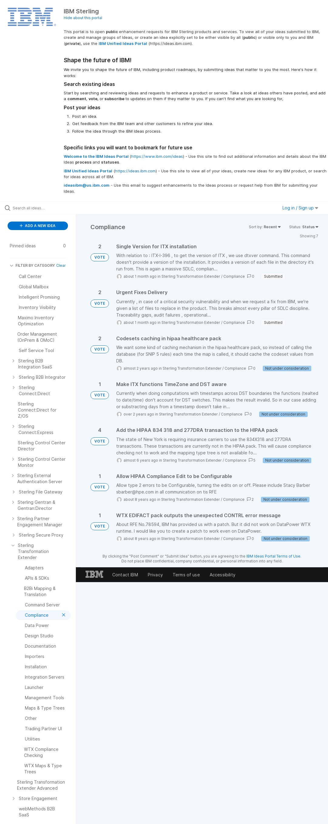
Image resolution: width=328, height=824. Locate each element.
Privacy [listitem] (155, 574)
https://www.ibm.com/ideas (157, 156)
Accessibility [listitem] (222, 574)
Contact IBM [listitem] (125, 574)
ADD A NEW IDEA (38, 225)
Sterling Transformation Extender (190, 276)
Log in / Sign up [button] (300, 207)
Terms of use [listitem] (186, 574)
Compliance (234, 276)
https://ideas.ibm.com (135, 170)
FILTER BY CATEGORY (32, 265)
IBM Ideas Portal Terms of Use (273, 556)
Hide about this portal (83, 17)
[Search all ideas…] (41, 208)
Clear (61, 265)
